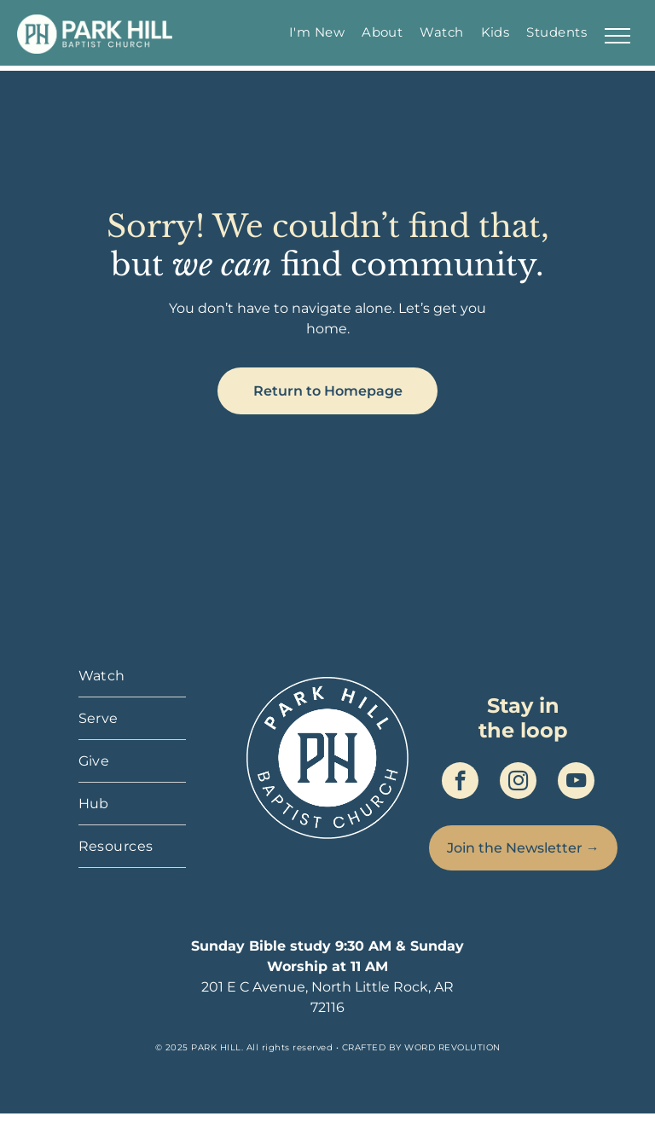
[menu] (617, 36)
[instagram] (518, 782)
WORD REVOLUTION (452, 1047)
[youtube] (576, 782)
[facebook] (460, 782)
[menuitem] (317, 32)
